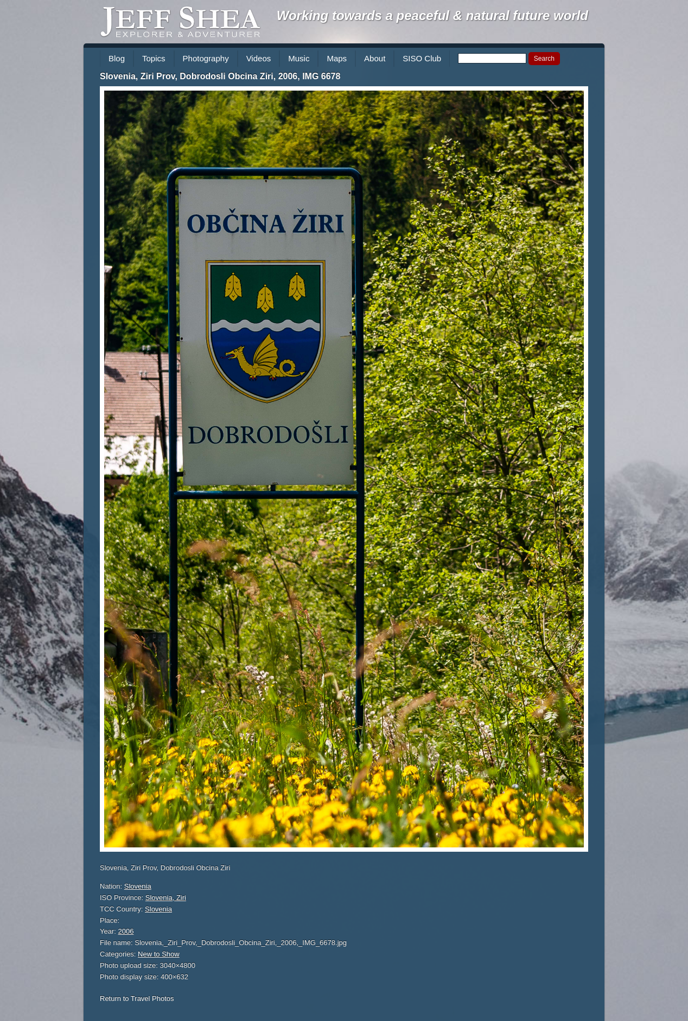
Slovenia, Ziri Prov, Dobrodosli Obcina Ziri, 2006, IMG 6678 (220, 76)
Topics (153, 58)
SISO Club (422, 58)
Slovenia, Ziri (165, 898)
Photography (206, 58)
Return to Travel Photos (137, 998)
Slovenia (137, 886)
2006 (126, 931)
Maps (337, 58)
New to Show (159, 954)
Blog (117, 58)
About (374, 58)
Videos (258, 58)
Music (298, 58)
